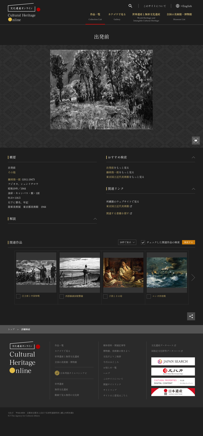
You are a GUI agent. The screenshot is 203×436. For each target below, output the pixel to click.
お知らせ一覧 (110, 367)
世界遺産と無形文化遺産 (146, 17)
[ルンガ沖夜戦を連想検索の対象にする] (149, 296)
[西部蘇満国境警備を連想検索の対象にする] (62, 296)
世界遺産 (59, 383)
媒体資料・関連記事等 (114, 345)
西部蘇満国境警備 (74, 296)
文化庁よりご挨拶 (112, 356)
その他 (12, 172)
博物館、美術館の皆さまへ (116, 350)
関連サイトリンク (112, 384)
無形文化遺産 (61, 389)
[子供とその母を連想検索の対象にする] (105, 296)
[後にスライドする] (192, 277)
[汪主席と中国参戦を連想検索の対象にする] (18, 296)
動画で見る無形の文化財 (67, 395)
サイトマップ (110, 389)
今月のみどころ (111, 362)
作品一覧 (95, 17)
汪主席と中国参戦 (31, 295)
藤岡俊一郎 (14, 179)
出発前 (110, 167)
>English (184, 6)
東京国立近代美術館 (117, 177)
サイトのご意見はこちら (115, 395)
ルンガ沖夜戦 (159, 296)
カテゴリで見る (117, 17)
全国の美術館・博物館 (179, 17)
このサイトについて (154, 6)
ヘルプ (106, 373)
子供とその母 (115, 296)
